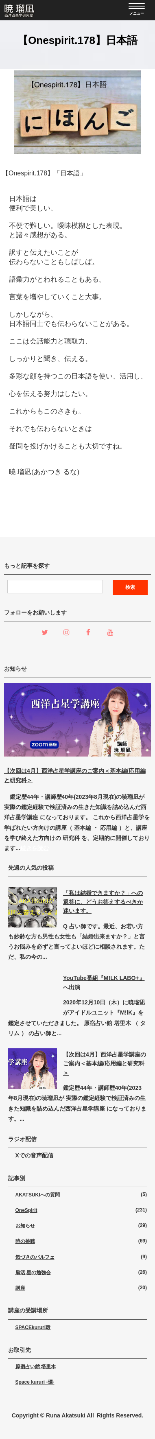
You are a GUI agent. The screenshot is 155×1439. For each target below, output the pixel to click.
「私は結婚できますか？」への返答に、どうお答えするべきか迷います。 (103, 902)
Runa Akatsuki (65, 1415)
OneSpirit (26, 1210)
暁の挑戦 (25, 1241)
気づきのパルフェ (35, 1257)
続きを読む (34, 848)
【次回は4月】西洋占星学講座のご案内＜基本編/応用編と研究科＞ (104, 1063)
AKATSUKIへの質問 (37, 1195)
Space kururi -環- (35, 1382)
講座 (20, 1288)
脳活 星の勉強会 (33, 1272)
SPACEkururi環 (32, 1327)
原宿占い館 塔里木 (35, 1366)
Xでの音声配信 (34, 1155)
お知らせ (25, 1226)
